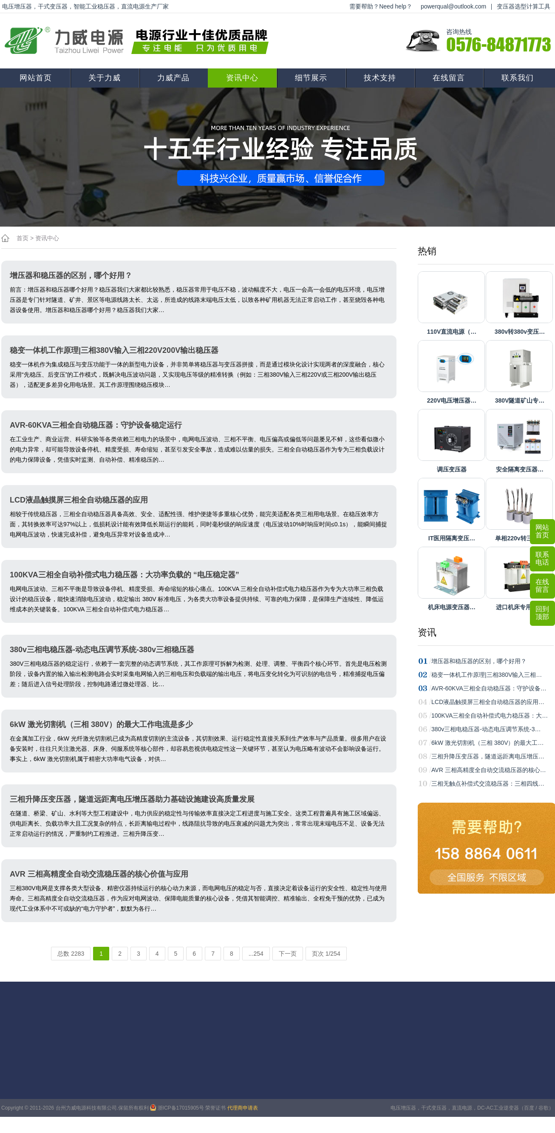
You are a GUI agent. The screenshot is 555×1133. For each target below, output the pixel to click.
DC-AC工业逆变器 (498, 1108)
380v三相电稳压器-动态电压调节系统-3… (486, 729)
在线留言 (449, 78)
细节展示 (311, 78)
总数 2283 (70, 953)
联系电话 (542, 558)
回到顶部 (542, 612)
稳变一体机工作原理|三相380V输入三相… (486, 674)
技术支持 (380, 78)
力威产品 (173, 78)
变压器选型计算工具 (523, 6)
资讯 (427, 632)
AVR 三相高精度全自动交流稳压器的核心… (488, 770)
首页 (22, 238)
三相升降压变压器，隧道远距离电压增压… (487, 756)
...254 (256, 953)
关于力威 (104, 78)
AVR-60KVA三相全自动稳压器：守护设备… (489, 688)
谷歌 (543, 1108)
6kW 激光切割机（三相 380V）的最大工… (487, 742)
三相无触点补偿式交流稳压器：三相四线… (487, 783)
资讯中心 (242, 78)
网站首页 (36, 78)
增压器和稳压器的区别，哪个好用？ (479, 661)
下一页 (288, 953)
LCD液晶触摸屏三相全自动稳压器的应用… (487, 702)
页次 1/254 (326, 953)
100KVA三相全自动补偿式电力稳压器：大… (489, 715)
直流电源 (462, 1108)
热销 (427, 251)
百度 (529, 1108)
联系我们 (517, 78)
